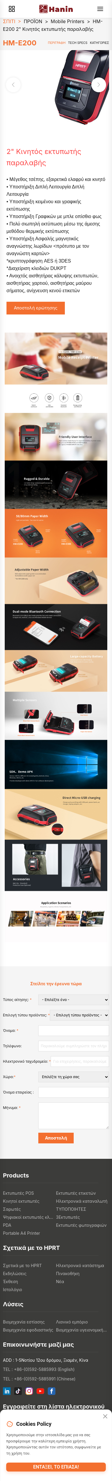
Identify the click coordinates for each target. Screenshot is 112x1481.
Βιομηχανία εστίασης (24, 1321)
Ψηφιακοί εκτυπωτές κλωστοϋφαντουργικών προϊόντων (29, 1217)
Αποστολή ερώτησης (35, 308)
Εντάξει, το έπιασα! (56, 1467)
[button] (98, 84)
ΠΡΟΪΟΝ (33, 21)
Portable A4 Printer (21, 1233)
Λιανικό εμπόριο (72, 1321)
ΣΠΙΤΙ (9, 21)
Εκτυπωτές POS (18, 1193)
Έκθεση (10, 1281)
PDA (7, 1225)
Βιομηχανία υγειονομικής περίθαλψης (82, 1329)
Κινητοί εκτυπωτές (21, 1201)
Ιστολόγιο (12, 1289)
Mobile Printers (67, 21)
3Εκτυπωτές (68, 1217)
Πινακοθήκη (68, 1273)
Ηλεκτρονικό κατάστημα (80, 1265)
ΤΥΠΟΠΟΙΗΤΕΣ (71, 1209)
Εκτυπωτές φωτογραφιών (81, 1225)
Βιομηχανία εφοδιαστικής (28, 1329)
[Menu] (100, 9)
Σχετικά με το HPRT (22, 1265)
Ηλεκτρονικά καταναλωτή (82, 1201)
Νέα (60, 1281)
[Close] (105, 1416)
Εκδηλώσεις (15, 1273)
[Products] (12, 9)
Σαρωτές (12, 1209)
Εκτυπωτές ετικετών (76, 1193)
